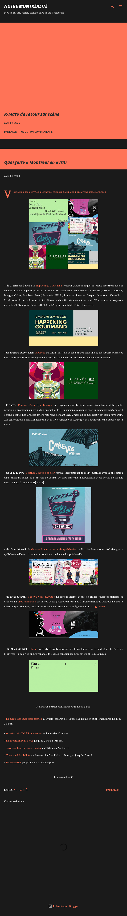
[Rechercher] (112, 6)
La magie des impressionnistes (24, 718)
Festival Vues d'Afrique (41, 596)
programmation (27, 601)
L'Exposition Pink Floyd (19, 740)
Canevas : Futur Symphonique (35, 405)
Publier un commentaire (36, 131)
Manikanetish (14, 762)
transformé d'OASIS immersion (24, 733)
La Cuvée (40, 352)
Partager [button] (10, 131)
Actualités (21, 790)
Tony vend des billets (18, 755)
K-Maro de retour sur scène (31, 114)
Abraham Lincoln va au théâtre (24, 748)
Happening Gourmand (49, 285)
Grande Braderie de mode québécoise (53, 549)
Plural (33, 649)
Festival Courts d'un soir (40, 472)
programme (98, 606)
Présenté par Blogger (63, 906)
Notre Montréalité (25, 6)
